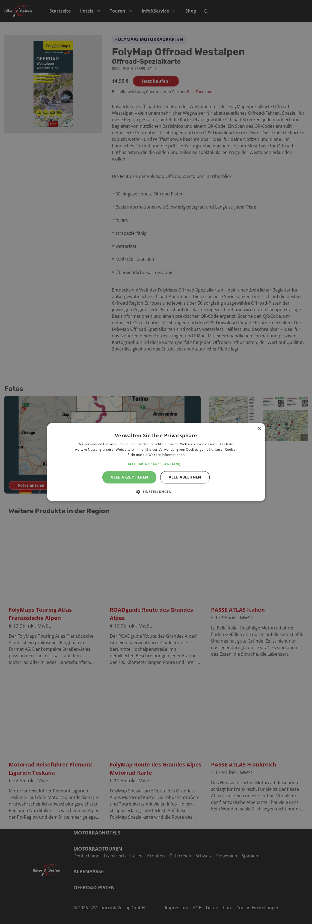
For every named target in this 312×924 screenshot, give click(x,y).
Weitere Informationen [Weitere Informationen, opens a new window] (166, 455)
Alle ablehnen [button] (185, 477)
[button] (156, 464)
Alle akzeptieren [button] (129, 477)
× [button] (259, 429)
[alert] (156, 462)
